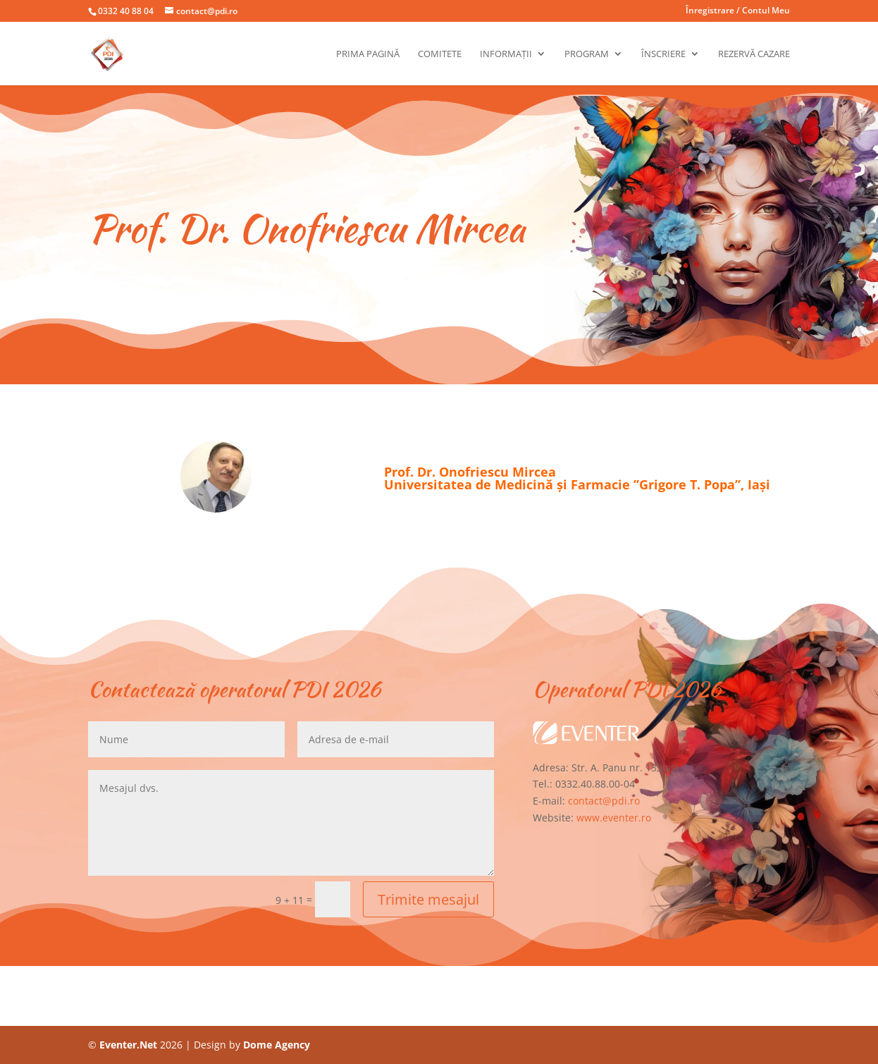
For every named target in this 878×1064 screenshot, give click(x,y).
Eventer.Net (129, 1044)
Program (586, 54)
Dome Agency (276, 1044)
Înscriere (663, 54)
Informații (506, 54)
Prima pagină (368, 54)
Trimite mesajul (428, 899)
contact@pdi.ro (604, 800)
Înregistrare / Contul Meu (738, 11)
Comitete (440, 54)
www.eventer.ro (613, 817)
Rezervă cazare (754, 54)
